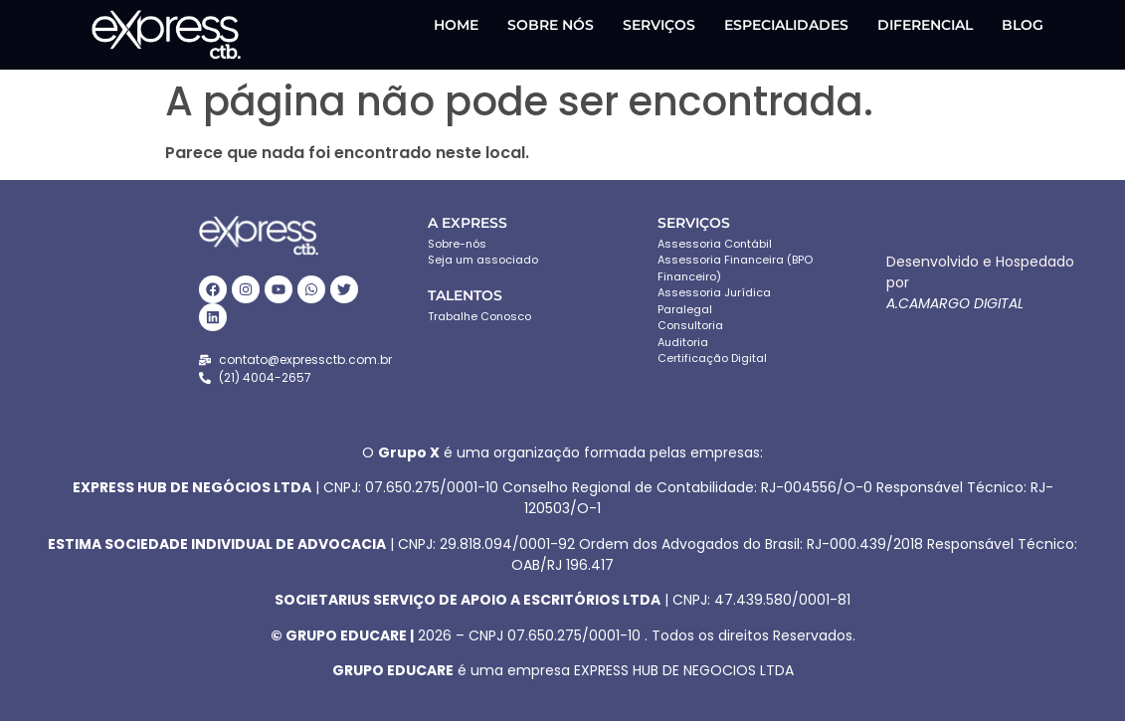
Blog (1022, 25)
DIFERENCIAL (925, 25)
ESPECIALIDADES (786, 25)
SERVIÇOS (659, 25)
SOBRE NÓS (550, 25)
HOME (456, 25)
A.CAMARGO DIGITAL (955, 303)
